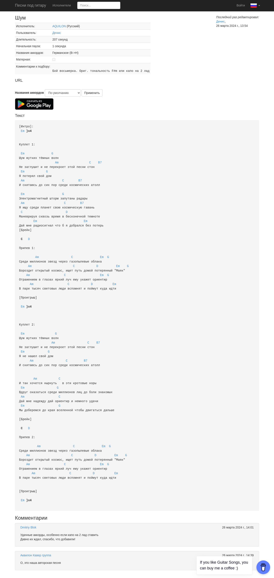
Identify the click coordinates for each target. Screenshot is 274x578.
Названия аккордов (29, 92)
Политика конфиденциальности (160, 571)
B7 (100, 160)
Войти (241, 5)
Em (22, 130)
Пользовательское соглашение (112, 571)
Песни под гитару (30, 5)
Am (57, 160)
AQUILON (59, 26)
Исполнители (61, 5)
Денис (56, 33)
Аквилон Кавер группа (35, 537)
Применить (92, 93)
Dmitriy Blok (28, 509)
